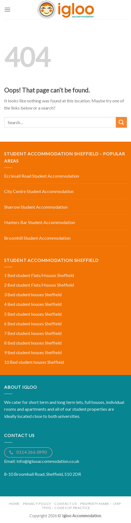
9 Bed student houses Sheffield (33, 352)
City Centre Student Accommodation (39, 191)
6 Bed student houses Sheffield (33, 323)
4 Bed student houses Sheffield (33, 304)
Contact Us (65, 504)
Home (14, 504)
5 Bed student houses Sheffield (33, 314)
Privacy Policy (37, 504)
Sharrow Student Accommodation (36, 206)
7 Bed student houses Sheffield (33, 333)
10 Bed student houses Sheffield (34, 362)
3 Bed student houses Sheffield (33, 294)
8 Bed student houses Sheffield (33, 342)
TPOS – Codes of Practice (66, 508)
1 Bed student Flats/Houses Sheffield (39, 275)
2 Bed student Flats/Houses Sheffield (39, 284)
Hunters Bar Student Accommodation (39, 222)
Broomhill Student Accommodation (37, 237)
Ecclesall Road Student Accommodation (41, 175)
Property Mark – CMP (100, 504)
